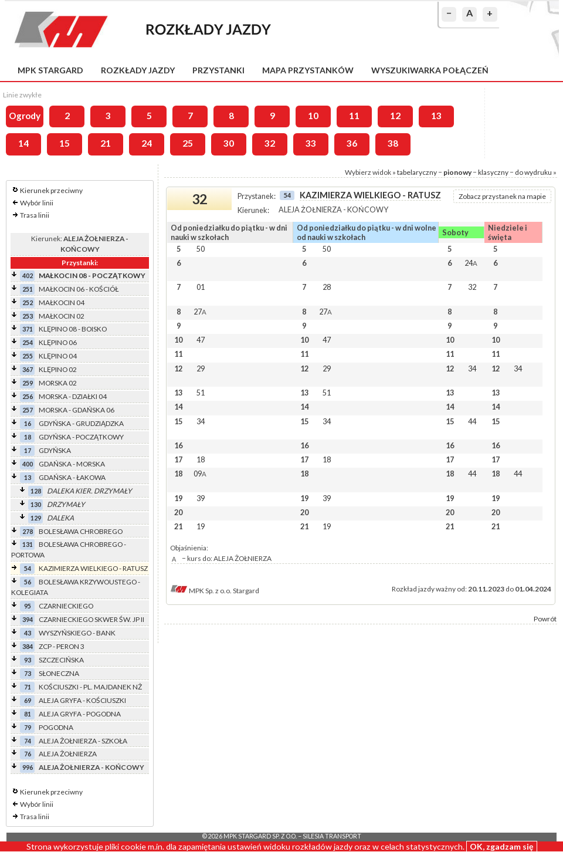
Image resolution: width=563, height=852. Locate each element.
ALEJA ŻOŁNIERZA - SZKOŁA (83, 740)
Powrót (545, 618)
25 (187, 143)
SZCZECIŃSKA (61, 659)
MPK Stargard (50, 70)
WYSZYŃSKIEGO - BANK (77, 632)
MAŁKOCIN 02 (61, 316)
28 (327, 287)
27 (200, 311)
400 (27, 464)
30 (228, 143)
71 (27, 687)
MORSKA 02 (58, 382)
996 (27, 767)
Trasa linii (34, 215)
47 (200, 339)
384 (27, 646)
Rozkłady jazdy (138, 70)
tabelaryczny (417, 172)
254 (27, 342)
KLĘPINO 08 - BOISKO (73, 328)
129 (35, 518)
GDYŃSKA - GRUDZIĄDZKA (81, 423)
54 (27, 568)
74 (27, 741)
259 (27, 383)
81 (27, 714)
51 (200, 392)
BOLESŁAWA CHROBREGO (81, 531)
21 (105, 143)
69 (27, 700)
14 (23, 143)
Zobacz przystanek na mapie (502, 196)
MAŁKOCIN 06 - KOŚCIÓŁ (78, 289)
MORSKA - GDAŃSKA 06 (76, 409)
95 (27, 606)
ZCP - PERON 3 (61, 646)
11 (354, 115)
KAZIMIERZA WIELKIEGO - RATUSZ (93, 568)
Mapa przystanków (308, 70)
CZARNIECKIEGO (66, 605)
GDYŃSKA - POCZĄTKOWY (81, 436)
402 (27, 275)
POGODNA (56, 727)
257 (27, 410)
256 (27, 396)
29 (200, 368)
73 (27, 673)
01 (200, 287)
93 (27, 660)
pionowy (457, 172)
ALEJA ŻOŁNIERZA (68, 753)
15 (64, 143)
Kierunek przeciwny (51, 190)
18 (27, 437)
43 (27, 633)
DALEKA (60, 517)
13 (436, 115)
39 (200, 498)
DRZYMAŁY (66, 504)
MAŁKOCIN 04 (61, 302)
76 (27, 754)
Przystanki (218, 70)
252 (27, 302)
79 (27, 727)
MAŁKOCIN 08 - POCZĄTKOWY (92, 275)
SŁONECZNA (59, 673)
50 (200, 248)
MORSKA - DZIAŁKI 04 (73, 396)
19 (200, 526)
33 (311, 143)
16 (27, 423)
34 (472, 368)
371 (27, 329)
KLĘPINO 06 (58, 342)
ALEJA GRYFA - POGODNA (80, 713)
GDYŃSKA (55, 450)
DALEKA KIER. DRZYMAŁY (89, 490)
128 (35, 491)
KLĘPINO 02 (58, 369)
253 (27, 316)
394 (27, 619)
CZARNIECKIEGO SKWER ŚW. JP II (91, 619)
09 (200, 473)
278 (27, 531)
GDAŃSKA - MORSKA (72, 463)
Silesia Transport (332, 836)
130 (35, 504)
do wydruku (533, 172)
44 (472, 421)
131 (27, 544)
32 (269, 143)
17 (27, 450)
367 (27, 369)
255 (27, 356)
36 (352, 143)
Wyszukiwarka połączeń (430, 70)
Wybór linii (36, 202)
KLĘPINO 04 (58, 355)
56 (27, 582)
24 (146, 143)
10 (313, 115)
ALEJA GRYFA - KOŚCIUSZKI (82, 700)
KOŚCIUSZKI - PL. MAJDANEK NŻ (90, 686)
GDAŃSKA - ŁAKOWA (72, 477)
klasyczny (493, 172)
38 (393, 143)
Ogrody (24, 115)
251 (27, 289)
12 (395, 115)
